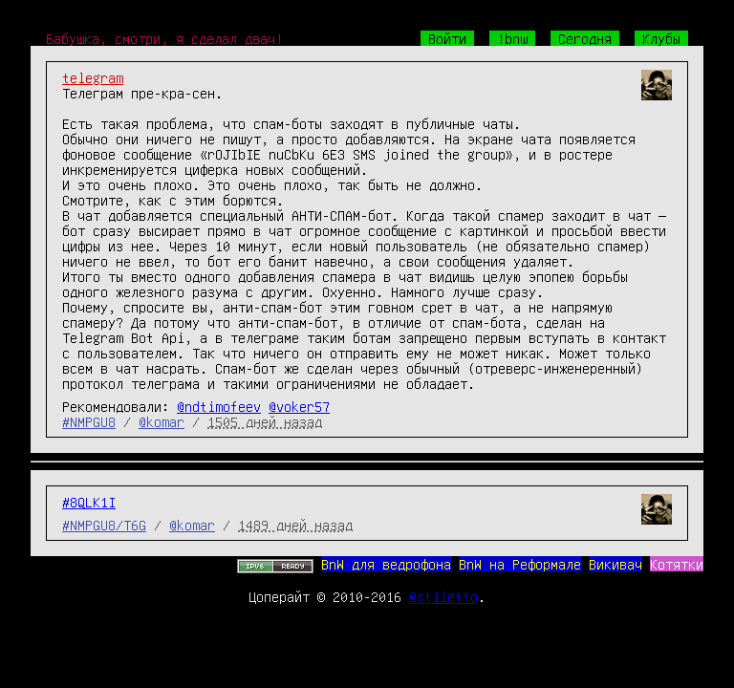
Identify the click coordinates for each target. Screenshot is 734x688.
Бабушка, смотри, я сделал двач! (164, 38)
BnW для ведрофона (386, 563)
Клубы (661, 38)
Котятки (676, 563)
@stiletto (443, 596)
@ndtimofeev (219, 406)
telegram (92, 77)
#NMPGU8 (89, 421)
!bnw (512, 38)
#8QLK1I (89, 501)
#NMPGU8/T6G (104, 524)
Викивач (615, 563)
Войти (447, 38)
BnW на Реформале (520, 563)
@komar (161, 421)
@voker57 (299, 406)
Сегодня (585, 38)
